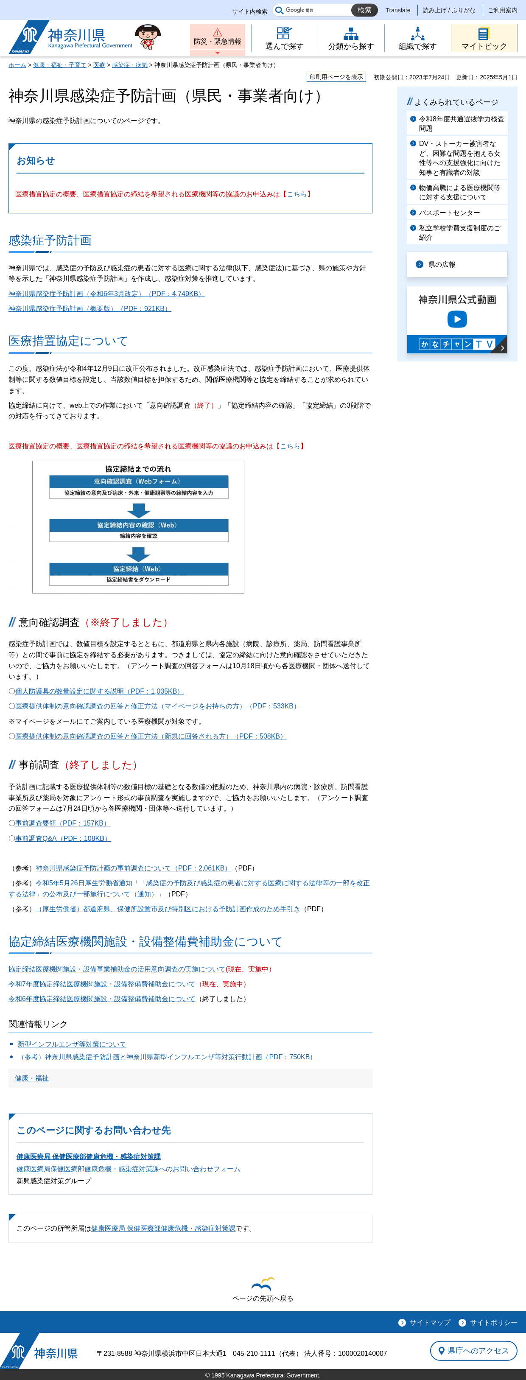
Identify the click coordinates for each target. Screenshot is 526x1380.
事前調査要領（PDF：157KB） (62, 823)
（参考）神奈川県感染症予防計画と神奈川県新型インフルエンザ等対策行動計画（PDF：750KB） (167, 1057)
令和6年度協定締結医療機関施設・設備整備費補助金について (102, 998)
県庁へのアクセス (478, 1350)
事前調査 (81, 764)
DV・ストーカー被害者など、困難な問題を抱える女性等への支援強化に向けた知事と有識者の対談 (460, 158)
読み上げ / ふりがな (449, 10)
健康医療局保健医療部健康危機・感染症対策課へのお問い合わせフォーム (129, 1169)
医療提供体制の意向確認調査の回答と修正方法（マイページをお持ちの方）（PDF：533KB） (157, 706)
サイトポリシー (494, 1322)
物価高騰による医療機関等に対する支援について (460, 192)
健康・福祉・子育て (60, 65)
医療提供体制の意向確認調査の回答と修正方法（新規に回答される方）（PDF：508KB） (151, 736)
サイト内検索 (250, 11)
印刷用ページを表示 (336, 76)
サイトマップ (430, 1322)
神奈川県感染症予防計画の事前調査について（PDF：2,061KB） (133, 868)
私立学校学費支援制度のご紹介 (460, 232)
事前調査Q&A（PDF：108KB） (63, 838)
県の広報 (442, 264)
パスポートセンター (449, 212)
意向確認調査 (96, 622)
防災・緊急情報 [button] (217, 41)
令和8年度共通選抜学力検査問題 (461, 123)
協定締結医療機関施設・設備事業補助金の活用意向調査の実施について (117, 969)
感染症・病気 (130, 65)
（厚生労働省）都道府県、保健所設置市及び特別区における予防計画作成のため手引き (168, 909)
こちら (297, 194)
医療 (99, 65)
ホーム (17, 65)
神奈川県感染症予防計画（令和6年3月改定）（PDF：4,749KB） (106, 293)
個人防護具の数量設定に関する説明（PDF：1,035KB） (99, 691)
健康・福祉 (32, 1078)
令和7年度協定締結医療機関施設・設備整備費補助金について (102, 984)
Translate (398, 10)
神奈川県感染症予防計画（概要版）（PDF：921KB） (89, 308)
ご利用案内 (503, 10)
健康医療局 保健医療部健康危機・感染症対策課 (89, 1156)
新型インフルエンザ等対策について (72, 1044)
